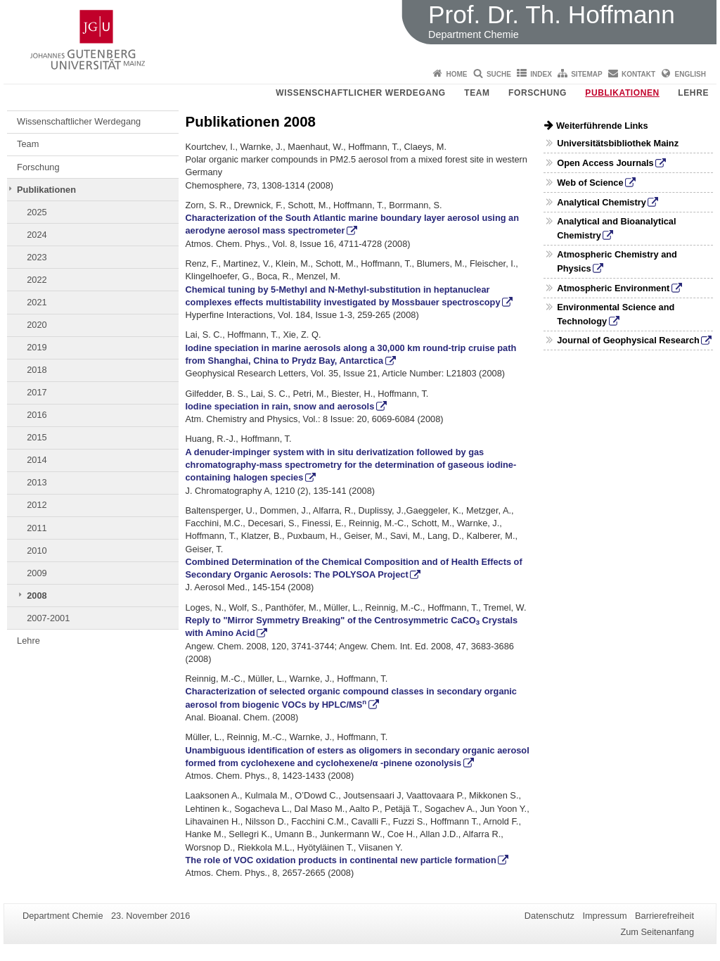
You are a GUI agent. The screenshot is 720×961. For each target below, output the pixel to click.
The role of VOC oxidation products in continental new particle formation (341, 860)
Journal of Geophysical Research (628, 340)
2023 (36, 257)
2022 (36, 279)
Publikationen (622, 93)
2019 (36, 347)
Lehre (693, 93)
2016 (36, 414)
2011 (36, 528)
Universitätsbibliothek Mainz (618, 143)
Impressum (604, 915)
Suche (499, 74)
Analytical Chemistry (601, 202)
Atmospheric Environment (613, 288)
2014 (36, 459)
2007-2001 (48, 618)
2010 (36, 550)
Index (541, 74)
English (690, 74)
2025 (36, 212)
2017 (36, 392)
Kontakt (638, 74)
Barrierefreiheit (664, 915)
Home (457, 74)
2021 (36, 302)
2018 (36, 369)
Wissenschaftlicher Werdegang (360, 93)
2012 (36, 504)
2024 (36, 234)
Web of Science (590, 182)
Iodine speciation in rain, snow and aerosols (280, 406)
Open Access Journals (605, 163)
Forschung (537, 93)
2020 (36, 324)
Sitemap (586, 74)
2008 (36, 595)
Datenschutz (549, 915)
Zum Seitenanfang (657, 932)
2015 (36, 437)
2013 (36, 482)
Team (476, 93)
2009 (36, 573)
